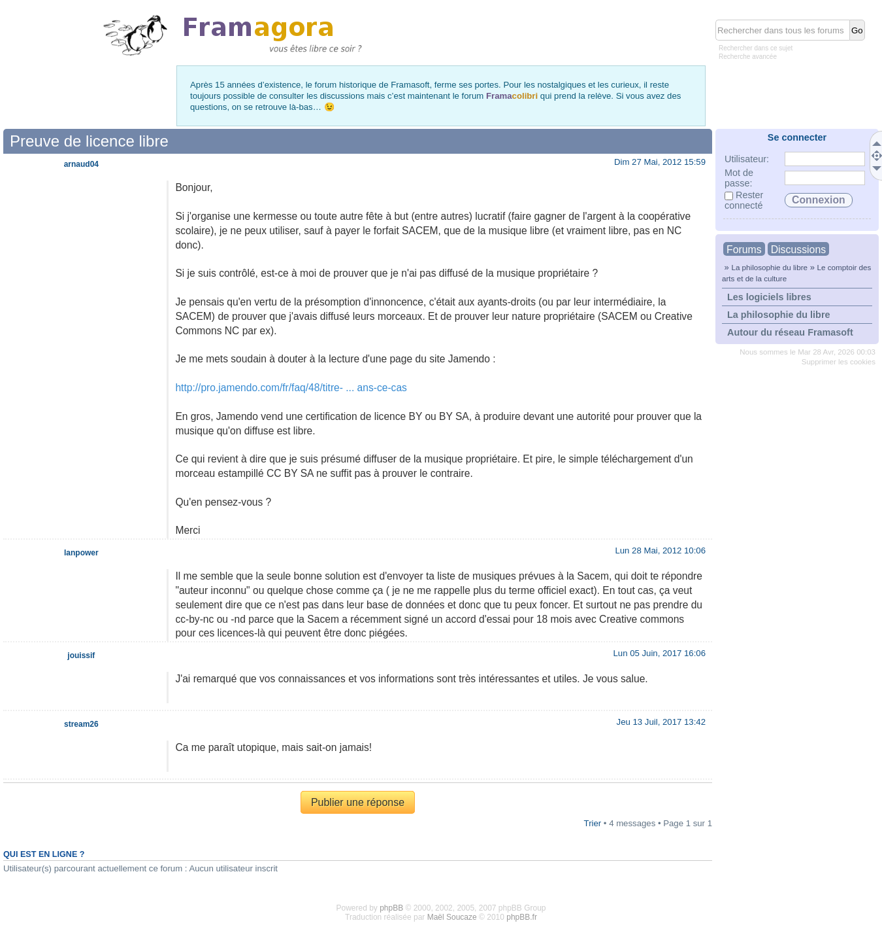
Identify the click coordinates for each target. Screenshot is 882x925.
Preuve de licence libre (89, 141)
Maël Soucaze (452, 917)
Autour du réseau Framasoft (790, 332)
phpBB (391, 908)
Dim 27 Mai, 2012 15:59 (660, 162)
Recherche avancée (748, 56)
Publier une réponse (357, 802)
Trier (593, 823)
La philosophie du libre (769, 267)
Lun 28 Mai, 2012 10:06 (660, 550)
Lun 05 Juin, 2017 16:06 (659, 653)
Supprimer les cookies (838, 362)
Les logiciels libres (769, 297)
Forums (744, 249)
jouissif (81, 655)
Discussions (798, 249)
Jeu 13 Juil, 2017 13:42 (661, 722)
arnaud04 (81, 164)
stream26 (81, 724)
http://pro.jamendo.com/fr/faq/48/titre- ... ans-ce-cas (290, 387)
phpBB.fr (521, 917)
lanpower (81, 552)
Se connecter (797, 137)
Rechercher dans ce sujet (755, 48)
